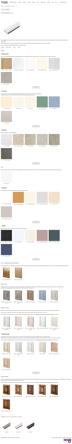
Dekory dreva (5, 53)
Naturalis (4, 129)
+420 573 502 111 (60, 437)
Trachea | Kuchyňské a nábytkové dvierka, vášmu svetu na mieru (4, 2)
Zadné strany (8, 47)
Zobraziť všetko (36, 87)
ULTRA (3, 225)
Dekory (2, 47)
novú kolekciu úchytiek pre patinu (40, 314)
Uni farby (4, 91)
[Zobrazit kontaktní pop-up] (69, 441)
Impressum (17, 437)
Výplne (14, 47)
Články (19, 47)
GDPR (54, 437)
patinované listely (50, 314)
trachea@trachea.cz (68, 437)
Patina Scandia (5, 334)
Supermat (4, 187)
